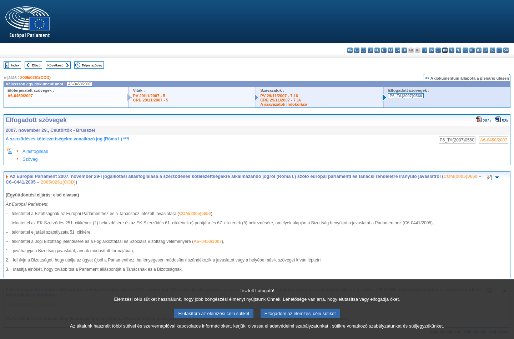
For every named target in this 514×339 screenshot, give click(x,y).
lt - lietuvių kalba (438, 50)
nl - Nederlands (458, 50)
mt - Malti (451, 50)
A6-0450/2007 (20, 96)
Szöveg (30, 159)
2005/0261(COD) (35, 77)
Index (15, 65)
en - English (397, 50)
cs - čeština (363, 50)
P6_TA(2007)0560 (405, 96)
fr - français (404, 50)
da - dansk (370, 50)
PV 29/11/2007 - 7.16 (279, 96)
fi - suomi (499, 50)
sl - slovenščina (492, 50)
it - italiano (424, 50)
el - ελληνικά (390, 50)
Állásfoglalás (35, 151)
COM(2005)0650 (461, 176)
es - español (356, 50)
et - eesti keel (384, 50)
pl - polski (465, 50)
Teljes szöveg (92, 65)
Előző (36, 65)
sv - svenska (506, 50)
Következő (55, 65)
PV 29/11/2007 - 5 (149, 96)
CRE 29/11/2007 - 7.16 (280, 100)
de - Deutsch (377, 50)
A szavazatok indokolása (283, 104)
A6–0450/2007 (207, 241)
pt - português (472, 50)
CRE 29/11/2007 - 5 (150, 100)
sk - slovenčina (485, 50)
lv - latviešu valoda (431, 50)
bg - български (350, 50)
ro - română (479, 50)
